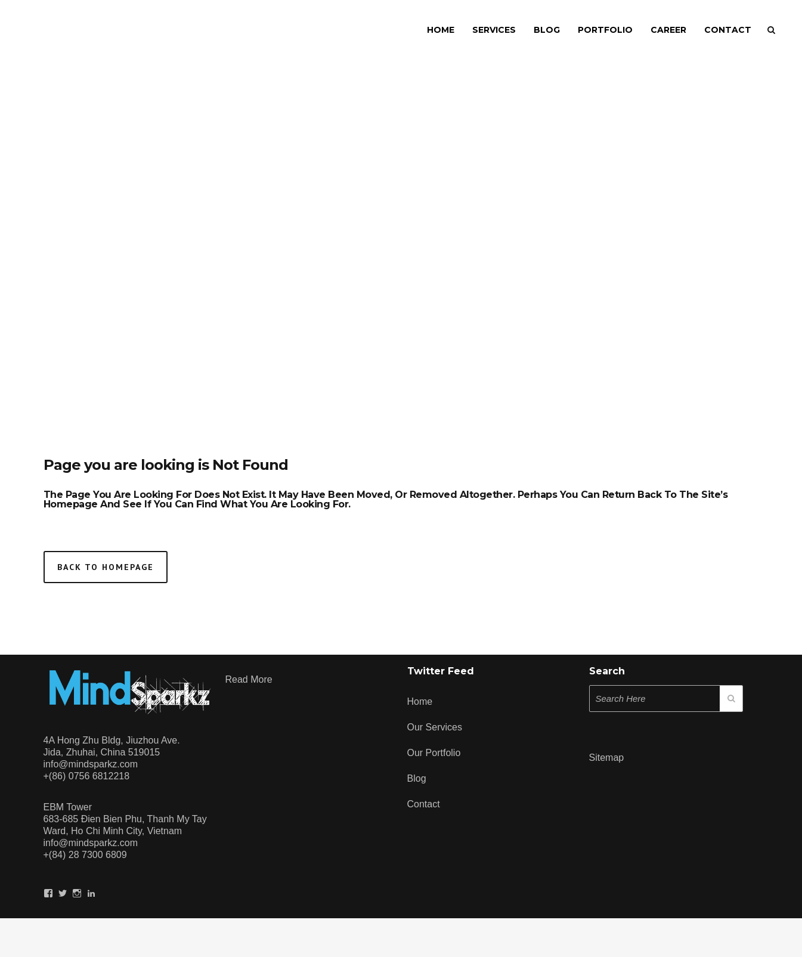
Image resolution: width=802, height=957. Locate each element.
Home (420, 701)
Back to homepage (105, 567)
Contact (423, 804)
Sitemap (606, 757)
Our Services (434, 727)
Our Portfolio (434, 753)
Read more (249, 679)
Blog (416, 778)
